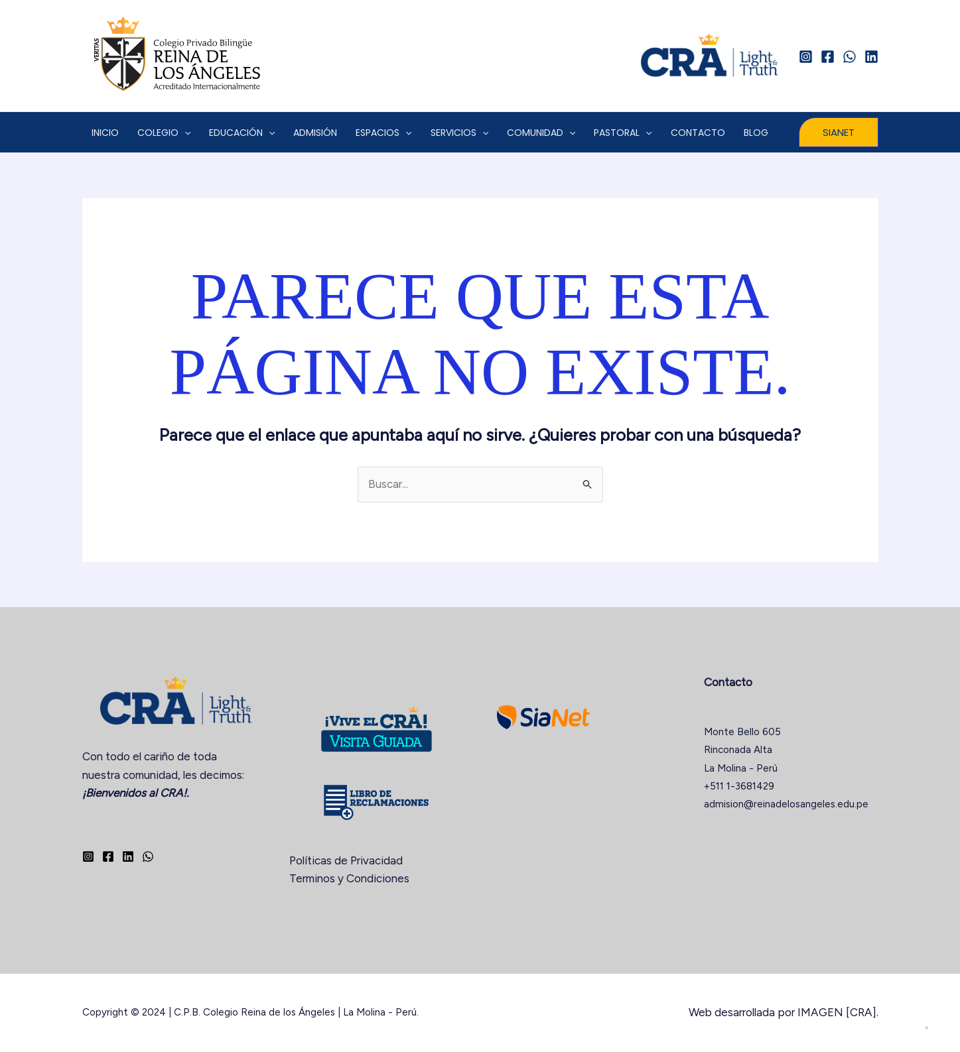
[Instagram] (806, 57)
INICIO (105, 132)
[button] (838, 132)
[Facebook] (828, 57)
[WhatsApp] (850, 57)
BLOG (756, 132)
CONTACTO (698, 132)
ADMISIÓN (315, 132)
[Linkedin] (871, 57)
